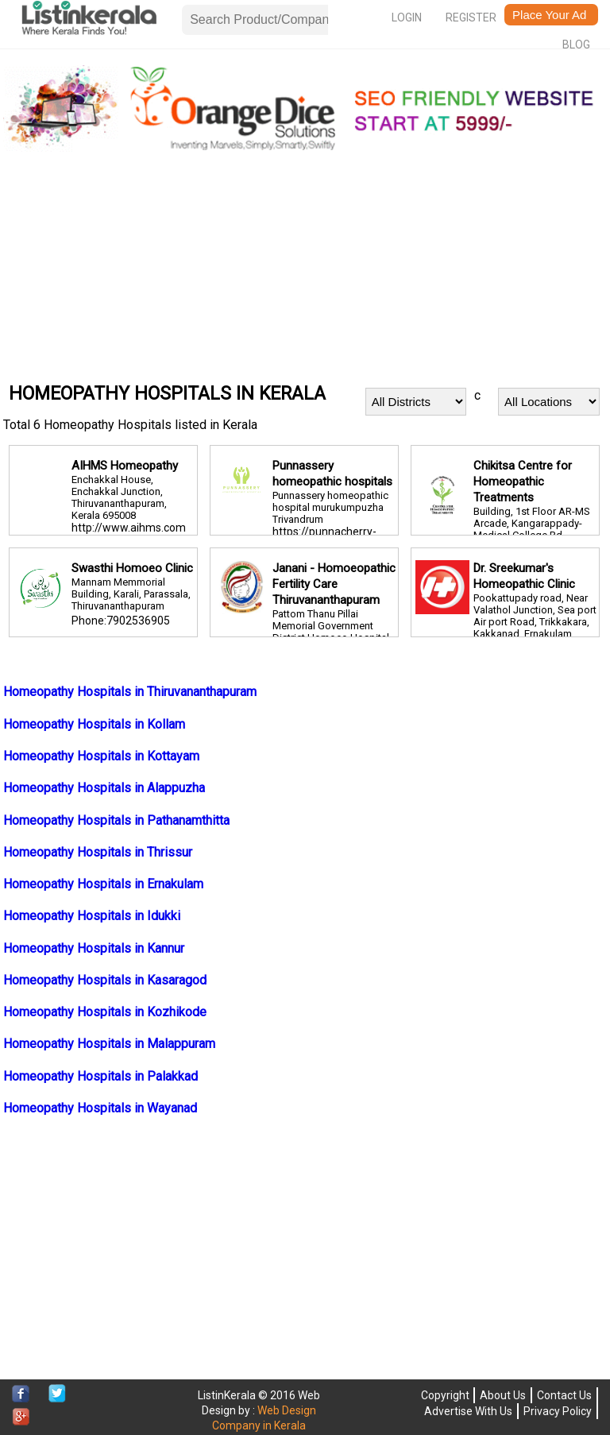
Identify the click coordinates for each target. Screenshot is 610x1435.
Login (407, 17)
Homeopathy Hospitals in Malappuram (109, 1043)
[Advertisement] (305, 266)
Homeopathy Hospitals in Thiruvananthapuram (130, 691)
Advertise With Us (468, 1411)
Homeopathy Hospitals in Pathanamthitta (116, 820)
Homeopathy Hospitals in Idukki (91, 915)
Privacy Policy (557, 1411)
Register (471, 17)
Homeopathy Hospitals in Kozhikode (105, 1011)
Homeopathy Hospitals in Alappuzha (104, 787)
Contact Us (564, 1395)
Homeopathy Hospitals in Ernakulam (103, 884)
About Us (503, 1395)
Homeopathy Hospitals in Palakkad (100, 1076)
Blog (576, 44)
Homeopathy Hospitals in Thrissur (97, 852)
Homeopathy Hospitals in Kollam (94, 724)
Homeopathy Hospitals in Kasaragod (105, 980)
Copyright (445, 1395)
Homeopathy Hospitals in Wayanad (100, 1108)
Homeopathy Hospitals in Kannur (93, 948)
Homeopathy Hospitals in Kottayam (101, 756)
